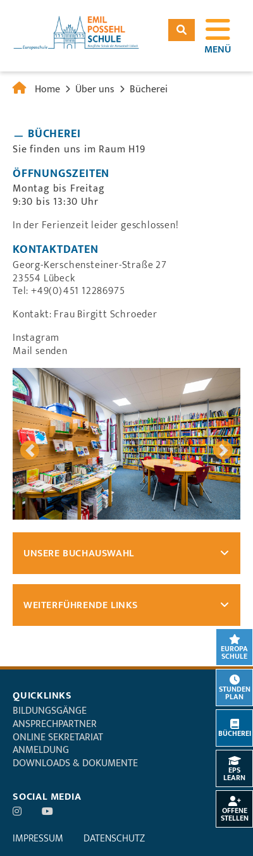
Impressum (38, 838)
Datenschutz (114, 838)
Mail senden (40, 351)
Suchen (181, 30)
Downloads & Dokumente (75, 763)
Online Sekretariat (58, 737)
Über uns (94, 89)
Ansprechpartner (55, 724)
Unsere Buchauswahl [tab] (78, 553)
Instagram (36, 337)
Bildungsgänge (50, 710)
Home (47, 89)
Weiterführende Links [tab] (80, 605)
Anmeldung (41, 750)
